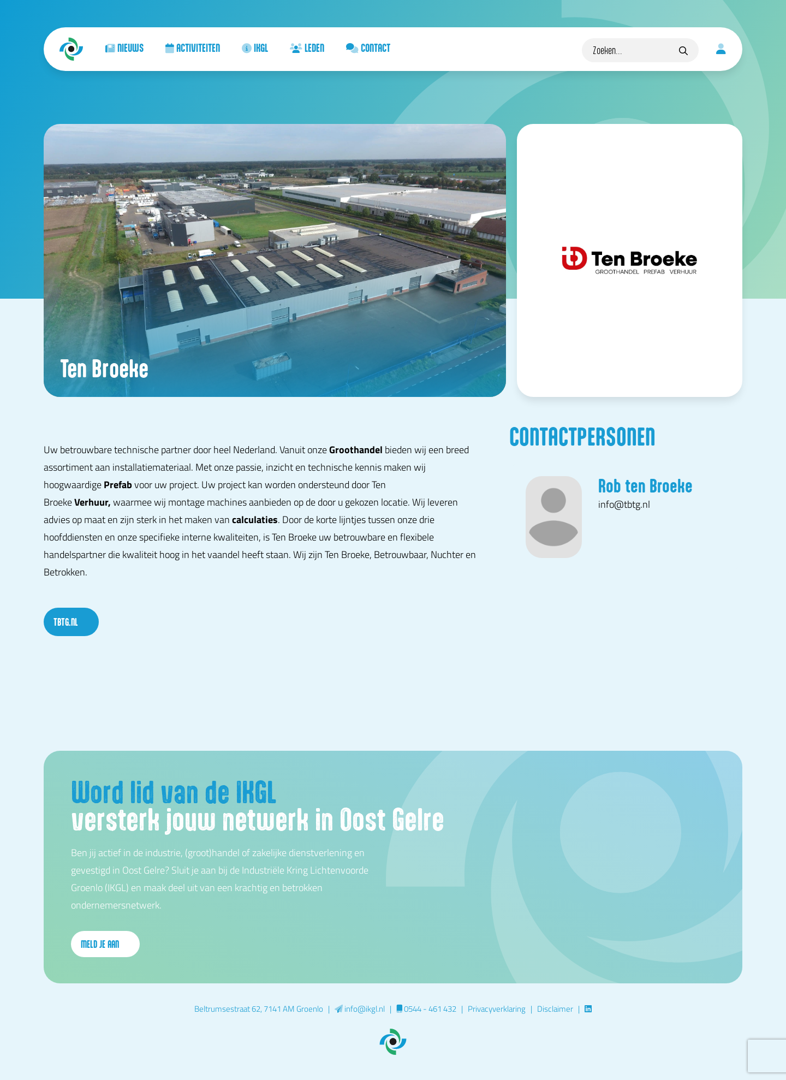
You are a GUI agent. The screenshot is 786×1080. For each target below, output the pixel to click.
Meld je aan (105, 944)
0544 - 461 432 (426, 1008)
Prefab (118, 484)
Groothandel (356, 449)
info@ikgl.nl (360, 1008)
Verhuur (91, 502)
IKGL (255, 47)
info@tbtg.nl (624, 504)
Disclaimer (555, 1008)
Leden (307, 47)
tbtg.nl (71, 621)
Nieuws (124, 47)
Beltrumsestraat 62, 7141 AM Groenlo (258, 1008)
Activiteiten (192, 47)
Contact (368, 47)
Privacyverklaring (497, 1008)
